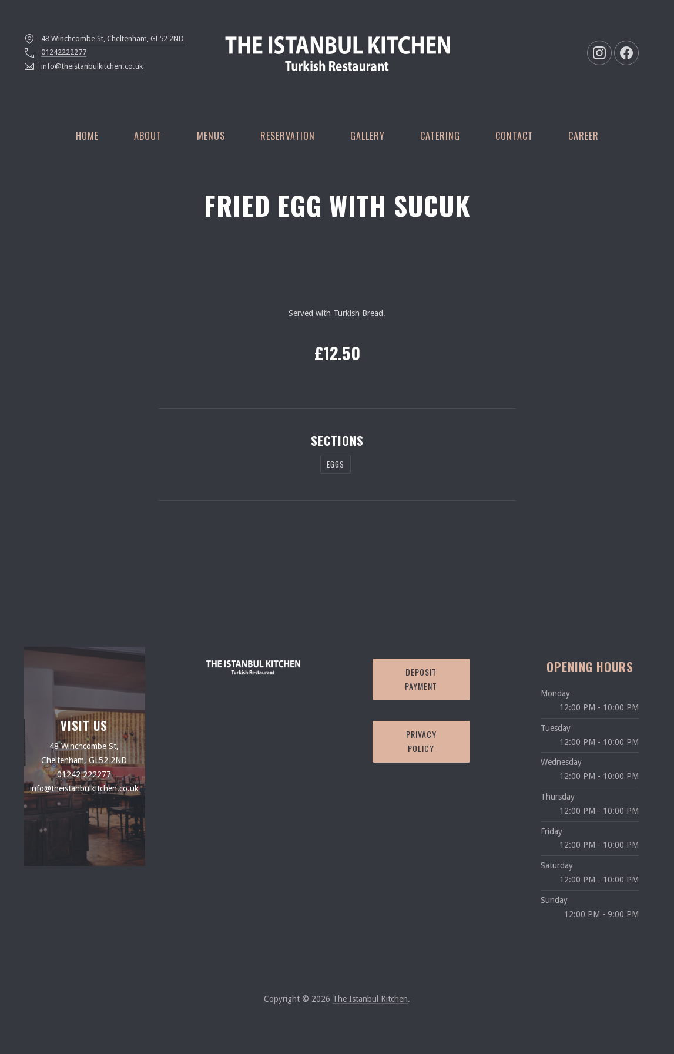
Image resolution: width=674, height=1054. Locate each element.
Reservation (287, 136)
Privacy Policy (421, 741)
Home (87, 136)
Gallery (367, 136)
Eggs (335, 464)
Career (583, 136)
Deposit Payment (421, 679)
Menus (211, 136)
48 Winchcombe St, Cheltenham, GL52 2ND (112, 38)
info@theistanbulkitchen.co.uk (92, 66)
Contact (514, 136)
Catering (440, 136)
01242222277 (63, 52)
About (148, 136)
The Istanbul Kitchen (370, 998)
